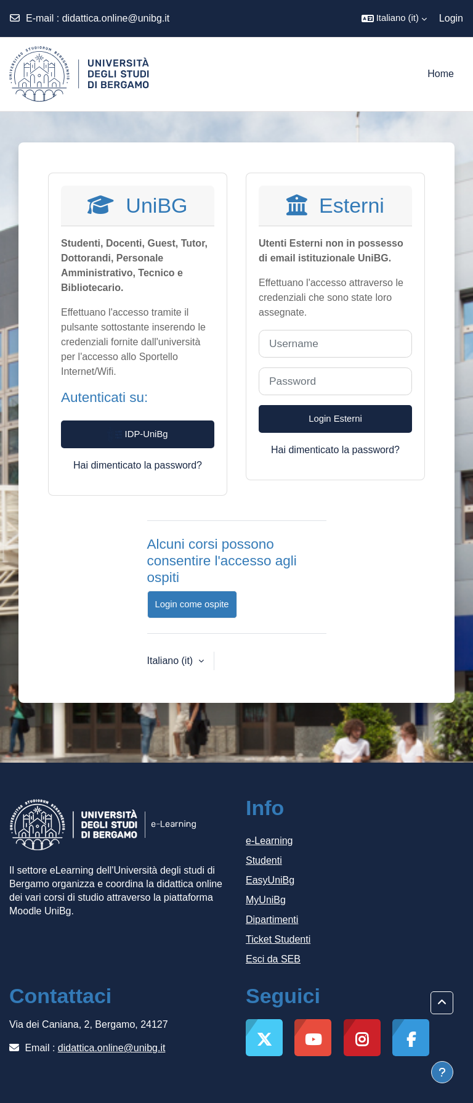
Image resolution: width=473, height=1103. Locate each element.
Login (451, 18)
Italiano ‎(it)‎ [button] (171, 660)
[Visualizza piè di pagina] (442, 1072)
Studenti (264, 860)
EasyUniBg (270, 880)
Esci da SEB (273, 959)
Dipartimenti (272, 919)
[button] (394, 18)
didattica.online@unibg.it (116, 18)
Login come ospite (192, 604)
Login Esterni (335, 419)
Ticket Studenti (278, 939)
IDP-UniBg (137, 434)
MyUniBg (266, 900)
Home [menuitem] (440, 73)
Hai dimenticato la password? (137, 465)
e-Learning (269, 840)
